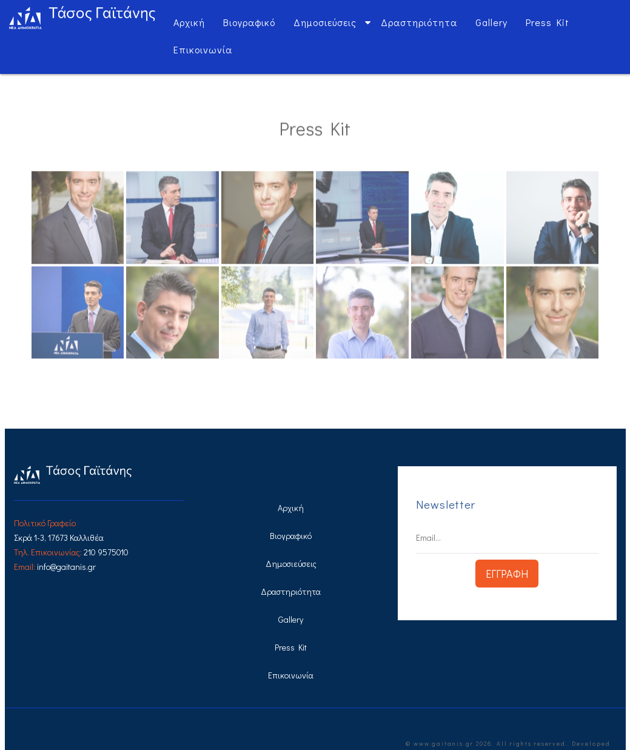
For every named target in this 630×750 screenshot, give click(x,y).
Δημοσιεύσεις (325, 22)
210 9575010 (106, 552)
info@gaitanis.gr (66, 566)
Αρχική (189, 22)
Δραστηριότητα (419, 22)
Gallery (491, 22)
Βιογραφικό (249, 22)
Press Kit (547, 22)
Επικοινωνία (202, 49)
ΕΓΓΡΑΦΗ (507, 573)
